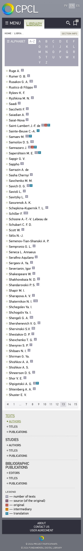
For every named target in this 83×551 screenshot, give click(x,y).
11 (50, 404)
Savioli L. (17, 192)
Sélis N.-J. (16, 236)
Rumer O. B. (19, 76)
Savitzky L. (18, 197)
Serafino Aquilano (23, 258)
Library (34, 24)
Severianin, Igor (22, 269)
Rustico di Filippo (23, 87)
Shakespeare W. (22, 274)
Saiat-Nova (19, 120)
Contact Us (41, 527)
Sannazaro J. (23, 148)
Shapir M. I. (17, 291)
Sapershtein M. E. (25, 153)
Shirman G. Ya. (20, 356)
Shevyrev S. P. (20, 345)
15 (75, 404)
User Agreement (41, 530)
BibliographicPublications (17, 465)
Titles (13, 427)
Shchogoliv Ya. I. (20, 312)
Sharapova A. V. (22, 296)
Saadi (15, 104)
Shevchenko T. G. (23, 340)
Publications (18, 432)
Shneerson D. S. (22, 373)
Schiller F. (18, 214)
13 (63, 404)
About (41, 523)
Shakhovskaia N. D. (24, 280)
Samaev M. (20, 137)
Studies (12, 440)
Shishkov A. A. (21, 362)
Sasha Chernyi (21, 175)
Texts (10, 416)
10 (44, 404)
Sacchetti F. (19, 109)
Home (8, 33)
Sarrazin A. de (19, 170)
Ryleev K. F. (17, 93)
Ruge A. (16, 71)
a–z (32, 41)
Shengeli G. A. (21, 318)
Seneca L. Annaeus (23, 252)
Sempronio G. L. (22, 247)
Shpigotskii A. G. (24, 384)
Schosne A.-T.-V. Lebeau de (29, 219)
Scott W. (16, 230)
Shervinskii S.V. (22, 329)
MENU (15, 23)
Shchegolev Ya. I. (21, 307)
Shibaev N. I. (20, 351)
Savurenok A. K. (20, 203)
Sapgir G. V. (17, 159)
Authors (15, 421)
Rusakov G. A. (21, 82)
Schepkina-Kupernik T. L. (28, 208)
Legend (11, 491)
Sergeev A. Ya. (21, 263)
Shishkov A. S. (19, 367)
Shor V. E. (18, 378)
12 (57, 404)
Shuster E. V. (18, 395)
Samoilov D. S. (21, 142)
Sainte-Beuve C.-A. (24, 131)
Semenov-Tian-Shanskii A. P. (29, 241)
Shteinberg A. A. (22, 389)
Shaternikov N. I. (23, 301)
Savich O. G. (21, 186)
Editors (14, 473)
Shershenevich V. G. (25, 323)
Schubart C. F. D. (21, 225)
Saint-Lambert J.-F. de (29, 126)
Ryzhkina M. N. (21, 98)
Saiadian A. (19, 115)
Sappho (16, 164)
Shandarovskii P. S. (24, 285)
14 (69, 404)
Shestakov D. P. (21, 334)
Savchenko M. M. (21, 181)
